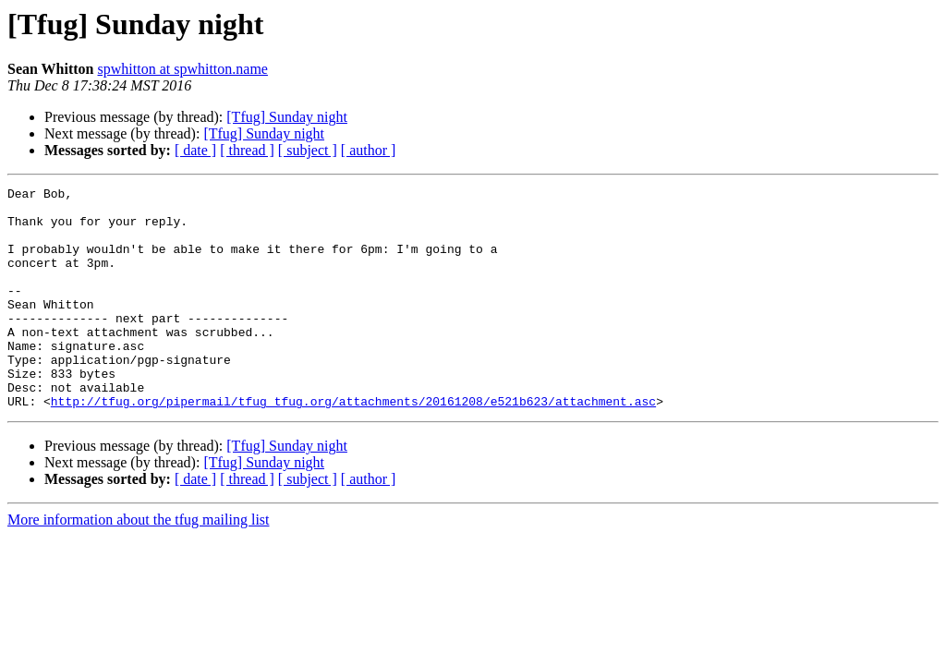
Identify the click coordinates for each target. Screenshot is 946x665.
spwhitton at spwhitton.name (183, 69)
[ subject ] (307, 150)
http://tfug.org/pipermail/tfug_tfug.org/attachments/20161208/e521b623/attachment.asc (353, 445)
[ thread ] (247, 150)
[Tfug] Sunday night (286, 117)
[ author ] (368, 150)
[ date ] (195, 150)
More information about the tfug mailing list (138, 564)
